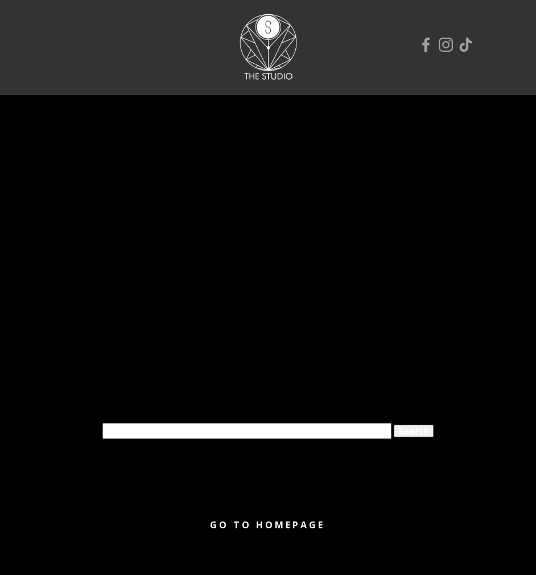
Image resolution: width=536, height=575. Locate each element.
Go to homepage (267, 525)
